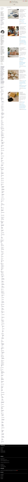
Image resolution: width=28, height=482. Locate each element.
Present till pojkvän (2, 20)
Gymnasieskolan (3, 324)
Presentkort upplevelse (3, 434)
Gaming (2, 132)
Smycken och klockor (3, 137)
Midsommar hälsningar (2, 210)
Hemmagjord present (2, 381)
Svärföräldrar (2, 249)
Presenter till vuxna (2, 241)
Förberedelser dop (3, 317)
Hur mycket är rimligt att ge (2, 225)
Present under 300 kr (2, 24)
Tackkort (2, 218)
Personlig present (23, 37)
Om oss (2, 448)
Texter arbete (2, 219)
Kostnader (3, 299)
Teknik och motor (2, 161)
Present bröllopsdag (3, 309)
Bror (2, 252)
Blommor (2, 371)
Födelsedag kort (2, 184)
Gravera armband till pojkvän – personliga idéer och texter (22, 49)
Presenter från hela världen (2, 402)
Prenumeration (2, 392)
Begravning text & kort (2, 173)
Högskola (3, 333)
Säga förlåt (2, 362)
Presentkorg (2, 404)
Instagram (2, 474)
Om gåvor (2, 221)
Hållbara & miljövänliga (2, 379)
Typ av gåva (22, 20)
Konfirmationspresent (3, 352)
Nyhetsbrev (2, 447)
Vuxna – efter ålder (2, 261)
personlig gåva (24, 42)
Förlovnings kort (2, 201)
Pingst (1, 123)
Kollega (2, 248)
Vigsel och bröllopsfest (3, 302)
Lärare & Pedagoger (3, 338)
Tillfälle (1, 271)
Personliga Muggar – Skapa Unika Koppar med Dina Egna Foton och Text (22, 28)
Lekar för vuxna (2, 94)
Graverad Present (24, 105)
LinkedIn (2, 478)
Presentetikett (2, 232)
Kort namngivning (2, 207)
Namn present (21, 42)
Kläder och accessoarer (2, 135)
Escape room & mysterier (3, 419)
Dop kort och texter (3, 312)
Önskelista (2, 266)
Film (1, 131)
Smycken (22, 64)
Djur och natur (2, 128)
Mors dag (2, 116)
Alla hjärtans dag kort (2, 169)
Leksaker (2, 265)
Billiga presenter (3, 397)
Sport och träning (2, 158)
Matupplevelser (3, 428)
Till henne (24, 86)
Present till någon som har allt (2, 17)
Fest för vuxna (2, 91)
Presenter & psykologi (2, 230)
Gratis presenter (3, 399)
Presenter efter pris (2, 394)
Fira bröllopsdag (3, 306)
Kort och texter (2, 167)
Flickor (2, 264)
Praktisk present (2, 390)
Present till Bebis (2, 269)
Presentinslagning (2, 235)
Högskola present (3, 335)
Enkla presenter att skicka (2, 372)
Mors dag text (3, 118)
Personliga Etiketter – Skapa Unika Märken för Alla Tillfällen (22, 11)
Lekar (1, 89)
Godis (1, 377)
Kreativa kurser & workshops (3, 425)
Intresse (23, 36)
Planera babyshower (3, 281)
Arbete (2, 272)
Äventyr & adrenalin (3, 415)
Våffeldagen (2, 124)
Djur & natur (3, 417)
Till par (2, 258)
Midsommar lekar (3, 114)
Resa (1, 152)
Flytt (1, 340)
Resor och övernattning (3, 436)
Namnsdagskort (2, 212)
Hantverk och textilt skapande (3, 143)
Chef (1, 243)
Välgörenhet (2, 441)
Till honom (2, 256)
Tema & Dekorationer (3, 286)
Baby (1, 171)
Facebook (2, 475)
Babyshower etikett (3, 276)
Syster (2, 253)
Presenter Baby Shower (3, 284)
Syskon (2, 251)
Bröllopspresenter (3, 295)
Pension (2, 361)
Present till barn (2, 23)
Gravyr (22, 61)
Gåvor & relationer (2, 222)
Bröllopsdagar (2, 304)
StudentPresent (3, 326)
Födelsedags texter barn (3, 186)
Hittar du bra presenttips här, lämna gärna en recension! (9, 470)
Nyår (1, 120)
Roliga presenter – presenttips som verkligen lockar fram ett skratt (2, 82)
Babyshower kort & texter (3, 279)
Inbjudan (2, 93)
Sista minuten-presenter (2, 410)
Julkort (2, 203)
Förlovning (2, 343)
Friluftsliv (3, 130)
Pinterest (2, 477)
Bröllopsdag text (2, 176)
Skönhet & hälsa (2, 153)
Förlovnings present (3, 344)
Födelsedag (20, 105)
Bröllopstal (3, 297)
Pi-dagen (2, 122)
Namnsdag (2, 360)
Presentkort (2, 406)
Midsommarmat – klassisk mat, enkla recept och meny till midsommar (2, 75)
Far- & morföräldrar (2, 245)
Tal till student (3, 331)
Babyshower (2, 274)
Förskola (2, 320)
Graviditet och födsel (2, 348)
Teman (2, 90)
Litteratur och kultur (2, 146)
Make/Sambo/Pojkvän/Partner (22, 62)
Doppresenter (3, 315)
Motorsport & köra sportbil (3, 431)
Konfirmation (2, 350)
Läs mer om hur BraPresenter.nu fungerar (2, 60)
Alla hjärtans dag (2, 99)
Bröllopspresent (22, 104)
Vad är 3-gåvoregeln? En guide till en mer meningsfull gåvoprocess (2, 78)
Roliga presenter (2, 408)
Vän (1, 259)
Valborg (2, 126)
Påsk (1, 121)
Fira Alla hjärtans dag (3, 101)
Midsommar (2, 113)
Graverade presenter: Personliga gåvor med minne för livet (22, 93)
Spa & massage (2, 439)
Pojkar (1, 267)
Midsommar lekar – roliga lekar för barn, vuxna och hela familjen (2, 67)
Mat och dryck (2, 148)
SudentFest (3, 328)
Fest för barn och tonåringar (2, 87)
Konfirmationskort (2, 205)
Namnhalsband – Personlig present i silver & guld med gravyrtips (22, 71)
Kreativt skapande (2, 140)
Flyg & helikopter (3, 422)
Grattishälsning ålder (3, 192)
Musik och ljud (2, 150)
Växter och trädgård (2, 165)
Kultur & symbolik (2, 227)
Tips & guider (2, 367)
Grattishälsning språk (3, 194)
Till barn (1, 263)
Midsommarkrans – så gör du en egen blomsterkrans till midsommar (2, 71)
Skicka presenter (2, 237)
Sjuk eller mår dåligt (2, 365)
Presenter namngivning (3, 358)
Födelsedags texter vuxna (3, 189)
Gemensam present (2, 375)
